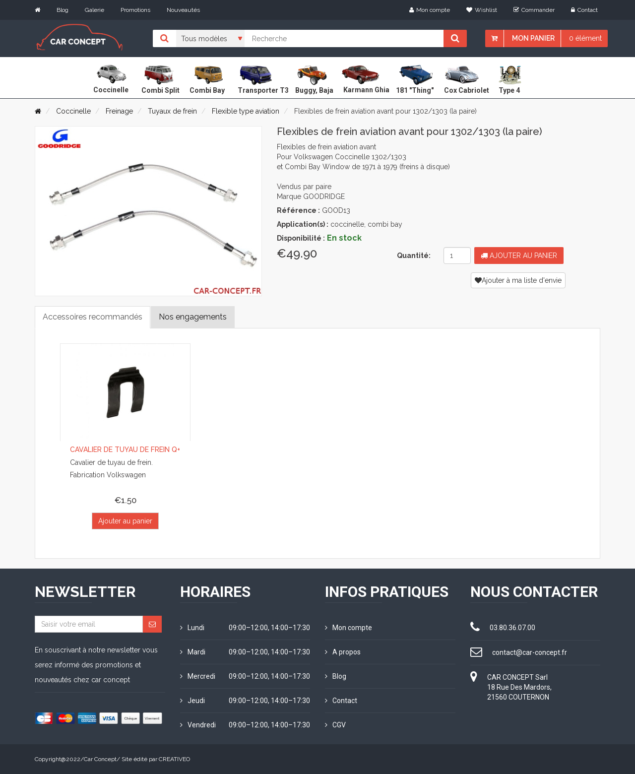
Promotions (135, 9)
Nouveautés (183, 9)
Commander (534, 9)
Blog (62, 9)
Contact (584, 9)
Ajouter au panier (519, 255)
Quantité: (414, 255)
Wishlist (481, 9)
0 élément (585, 38)
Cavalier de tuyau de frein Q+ (125, 449)
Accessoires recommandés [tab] (92, 317)
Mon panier (533, 38)
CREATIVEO (174, 759)
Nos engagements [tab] (193, 317)
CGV (335, 725)
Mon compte (429, 9)
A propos (343, 652)
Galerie (94, 9)
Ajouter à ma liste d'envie (518, 280)
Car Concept (100, 759)
